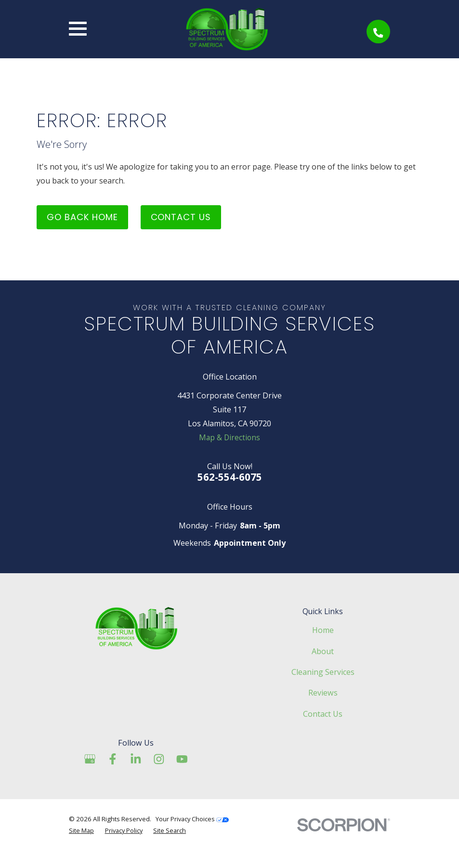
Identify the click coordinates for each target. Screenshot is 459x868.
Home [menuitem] (323, 647)
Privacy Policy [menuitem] (125, 847)
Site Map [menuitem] (81, 847)
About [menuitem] (323, 668)
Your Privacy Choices (193, 836)
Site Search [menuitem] (172, 847)
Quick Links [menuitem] (322, 629)
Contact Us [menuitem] (322, 731)
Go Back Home (83, 232)
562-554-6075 (229, 494)
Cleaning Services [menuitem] (322, 689)
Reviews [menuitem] (323, 710)
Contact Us (185, 232)
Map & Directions (229, 454)
